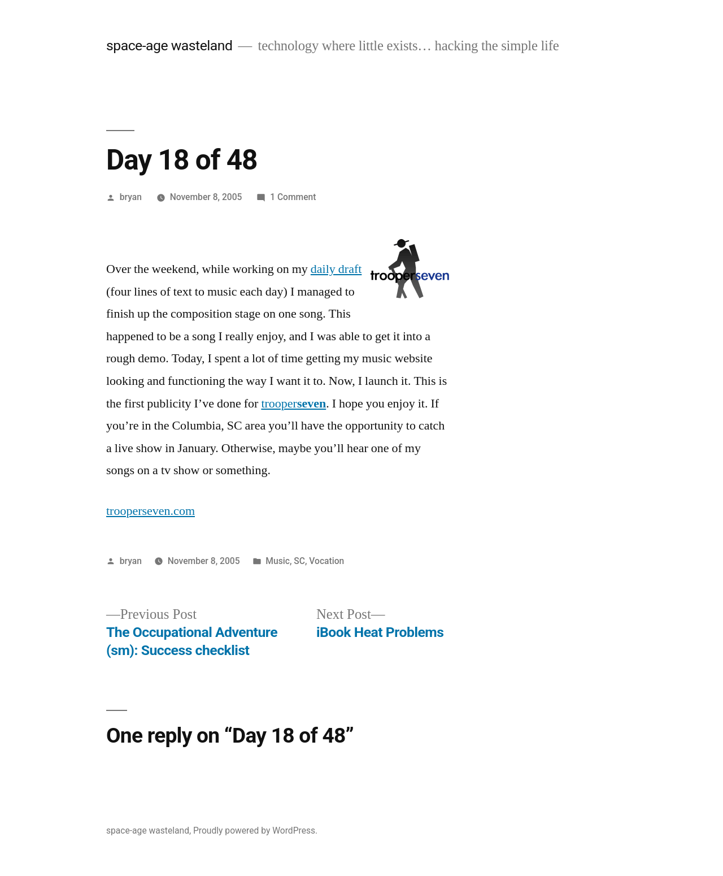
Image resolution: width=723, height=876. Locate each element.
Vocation (326, 561)
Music (277, 561)
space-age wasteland (169, 45)
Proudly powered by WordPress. (255, 830)
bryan (131, 197)
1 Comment (293, 197)
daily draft (336, 269)
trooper (293, 403)
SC (299, 561)
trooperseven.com (150, 511)
